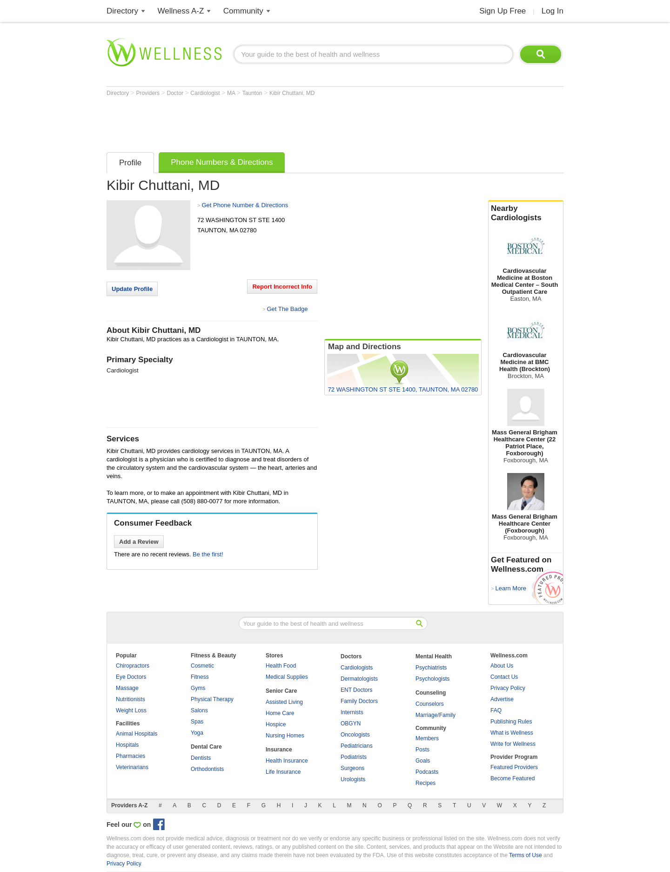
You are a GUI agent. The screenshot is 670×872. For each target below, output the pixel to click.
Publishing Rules (511, 721)
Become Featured (512, 778)
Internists (352, 712)
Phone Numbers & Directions (222, 162)
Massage (127, 688)
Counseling (430, 692)
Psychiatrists (431, 667)
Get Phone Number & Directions (244, 205)
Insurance (279, 749)
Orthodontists (207, 769)
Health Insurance (287, 760)
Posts (422, 749)
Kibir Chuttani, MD (292, 93)
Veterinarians (132, 767)
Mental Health (433, 656)
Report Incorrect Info (282, 286)
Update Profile (132, 288)
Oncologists (355, 734)
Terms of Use (525, 855)
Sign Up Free (502, 11)
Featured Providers (514, 767)
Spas (197, 721)
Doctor (176, 93)
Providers (148, 93)
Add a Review (139, 541)
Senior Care (281, 691)
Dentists (201, 758)
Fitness (200, 677)
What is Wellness (511, 733)
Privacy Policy (507, 688)
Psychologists (432, 679)
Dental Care (206, 747)
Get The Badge (287, 308)
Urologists (353, 779)
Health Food (281, 665)
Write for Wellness (513, 744)
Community (243, 11)
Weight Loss (131, 710)
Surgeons (352, 768)
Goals (422, 760)
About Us (501, 665)
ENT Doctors (356, 690)
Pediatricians (357, 746)
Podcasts (426, 772)
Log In (552, 11)
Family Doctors (359, 701)
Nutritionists (130, 699)
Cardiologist (205, 93)
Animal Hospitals (136, 733)
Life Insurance (283, 772)
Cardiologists (357, 667)
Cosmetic (202, 665)
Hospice (276, 724)
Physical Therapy (212, 699)
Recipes (425, 783)
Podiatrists (354, 757)
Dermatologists (359, 679)
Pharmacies (130, 756)
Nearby (526, 213)
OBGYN (351, 723)
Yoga (197, 733)
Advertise (502, 699)
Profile (130, 162)
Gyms (198, 688)
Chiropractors (132, 665)
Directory (122, 11)
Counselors (429, 704)
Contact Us (504, 677)
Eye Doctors (131, 677)
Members (427, 738)
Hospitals (127, 745)
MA (232, 93)
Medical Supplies (287, 677)
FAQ (496, 710)
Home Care (280, 713)
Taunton (253, 93)
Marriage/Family (435, 715)
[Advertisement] (276, 122)
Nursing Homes (285, 735)
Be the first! (208, 554)
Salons (199, 710)
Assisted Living (284, 702)
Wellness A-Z (181, 11)
